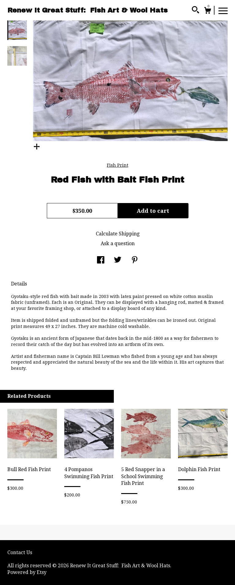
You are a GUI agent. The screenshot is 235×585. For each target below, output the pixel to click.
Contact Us (19, 552)
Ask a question (118, 243)
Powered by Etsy (27, 572)
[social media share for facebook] (100, 260)
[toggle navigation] (223, 10)
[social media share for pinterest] (134, 260)
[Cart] (207, 11)
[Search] (195, 10)
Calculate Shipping (118, 234)
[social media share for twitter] (117, 260)
